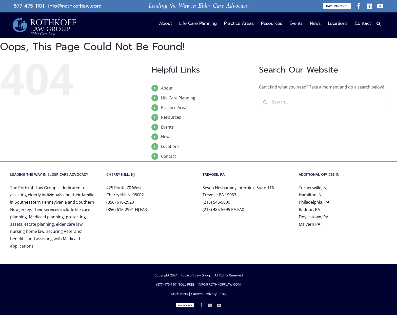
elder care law (69, 224)
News (166, 136)
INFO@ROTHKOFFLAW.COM (219, 284)
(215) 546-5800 (216, 202)
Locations (170, 146)
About (167, 88)
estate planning (39, 224)
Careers (197, 293)
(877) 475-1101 (167, 284)
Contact (168, 156)
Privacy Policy (216, 293)
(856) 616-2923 (120, 202)
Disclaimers (179, 293)
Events (167, 127)
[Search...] (322, 102)
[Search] (265, 102)
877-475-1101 (29, 6)
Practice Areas (174, 107)
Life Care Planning (178, 98)
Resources (171, 117)
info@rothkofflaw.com (75, 6)
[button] (378, 23)
